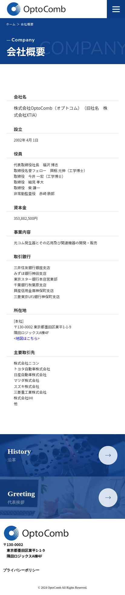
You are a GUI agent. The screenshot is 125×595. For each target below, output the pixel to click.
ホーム (11, 24)
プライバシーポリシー (21, 570)
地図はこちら (27, 338)
